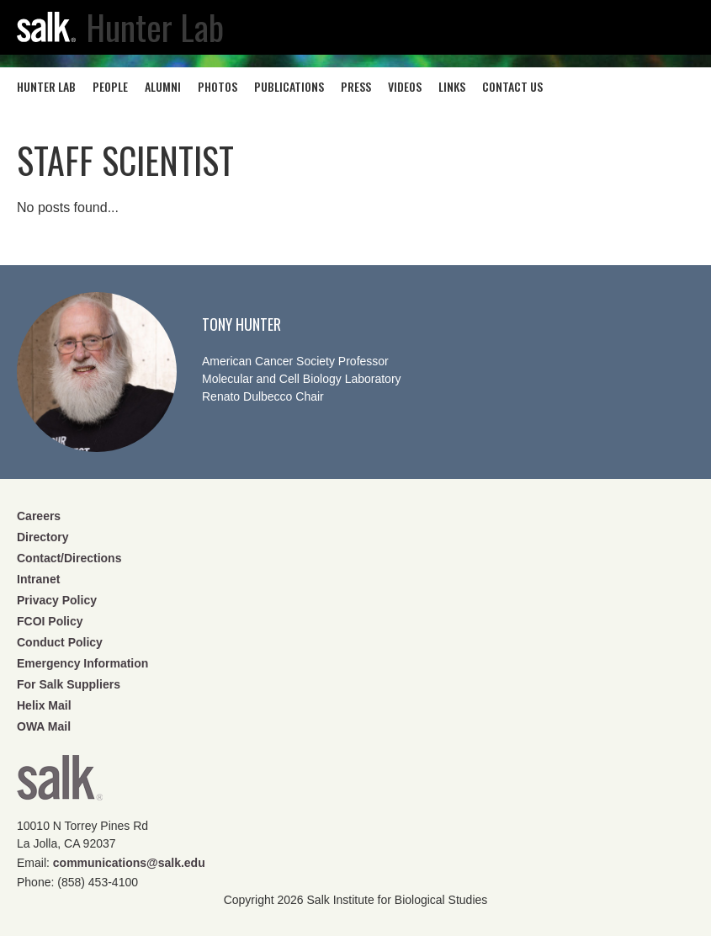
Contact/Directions (69, 558)
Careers (39, 516)
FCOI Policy (50, 621)
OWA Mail (44, 726)
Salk (60, 783)
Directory (42, 537)
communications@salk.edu (129, 863)
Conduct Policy (60, 642)
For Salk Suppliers (68, 684)
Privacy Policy (57, 600)
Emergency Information (82, 663)
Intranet (38, 579)
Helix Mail (44, 705)
